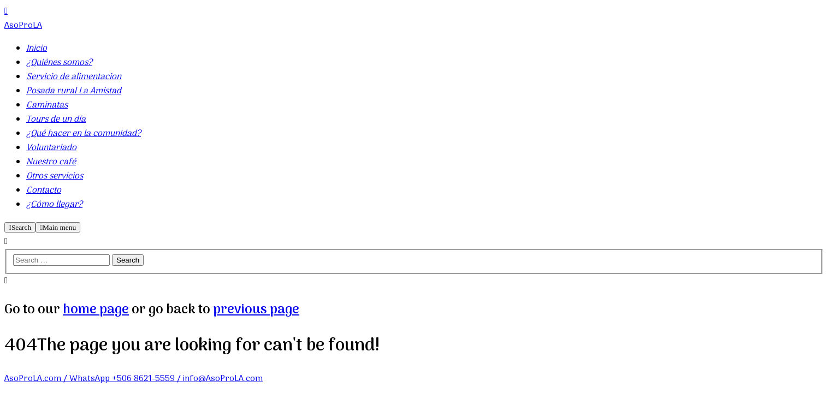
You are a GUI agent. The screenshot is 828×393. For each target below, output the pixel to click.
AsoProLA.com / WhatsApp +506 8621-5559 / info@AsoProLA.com (133, 379)
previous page (256, 309)
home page (96, 309)
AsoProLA (23, 26)
